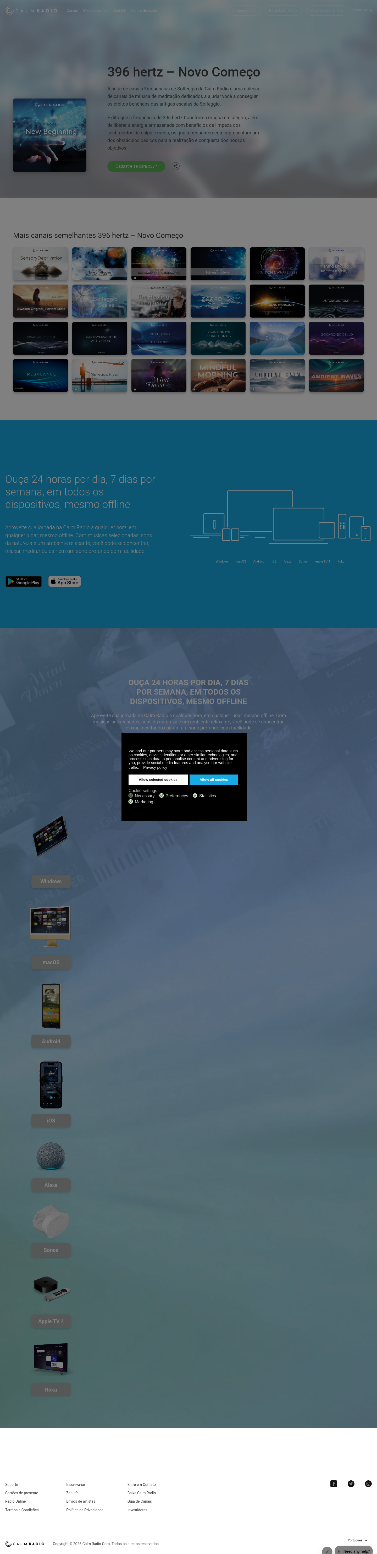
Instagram (368, 1483)
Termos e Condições (22, 1510)
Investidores (137, 1510)
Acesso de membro (327, 10)
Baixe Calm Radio (283, 10)
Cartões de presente (21, 1493)
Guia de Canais (139, 1501)
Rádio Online (15, 1501)
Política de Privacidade (84, 1510)
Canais (72, 10)
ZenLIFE (119, 10)
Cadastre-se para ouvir (136, 166)
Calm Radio (32, 10)
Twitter (351, 1483)
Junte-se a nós (244, 10)
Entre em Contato (141, 1484)
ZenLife (72, 1493)
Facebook (333, 1483)
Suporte (11, 1484)
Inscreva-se (75, 1484)
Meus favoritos (95, 10)
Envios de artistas (80, 1501)
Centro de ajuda (144, 10)
